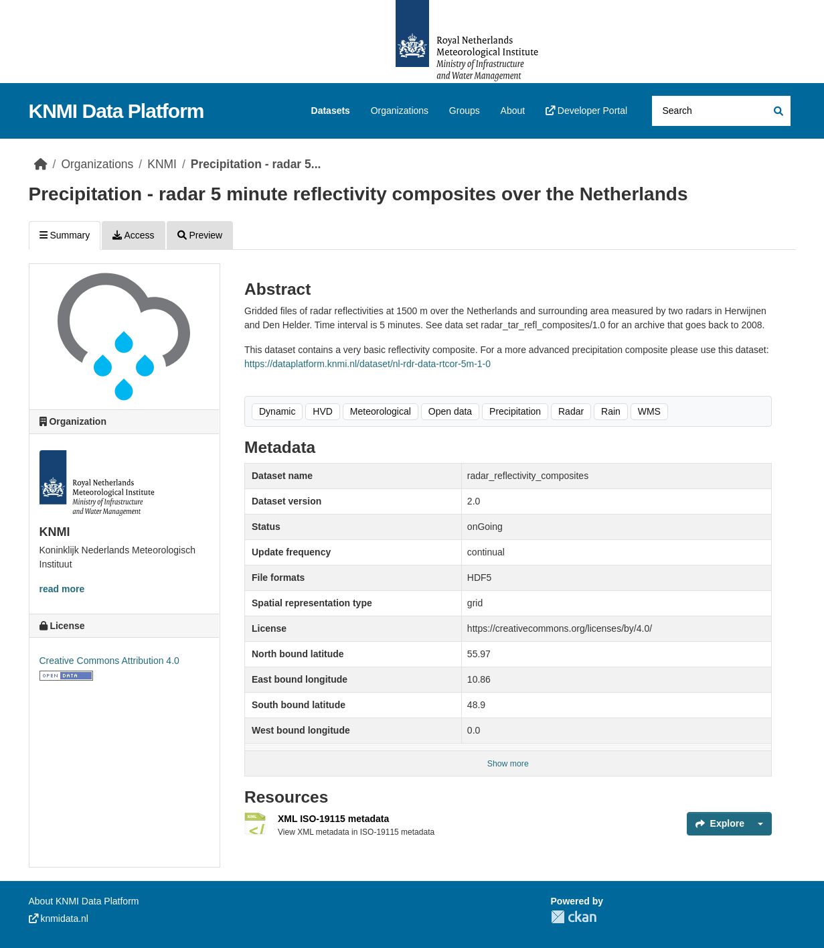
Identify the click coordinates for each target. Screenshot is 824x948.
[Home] (41, 164)
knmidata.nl (58, 918)
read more (62, 589)
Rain (611, 411)
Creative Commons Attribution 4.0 (109, 660)
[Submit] (777, 111)
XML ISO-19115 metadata (333, 818)
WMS (649, 411)
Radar (571, 411)
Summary (64, 235)
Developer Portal (586, 110)
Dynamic (277, 411)
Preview (200, 235)
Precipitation (515, 411)
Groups (464, 110)
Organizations (399, 110)
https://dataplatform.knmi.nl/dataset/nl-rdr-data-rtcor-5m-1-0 (367, 363)
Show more (508, 763)
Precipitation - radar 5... (256, 164)
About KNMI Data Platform (84, 901)
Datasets (330, 110)
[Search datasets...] (721, 111)
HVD (323, 411)
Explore (719, 823)
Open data (450, 411)
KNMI (162, 164)
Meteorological (380, 411)
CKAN (573, 917)
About (513, 110)
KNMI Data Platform (116, 111)
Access (133, 235)
